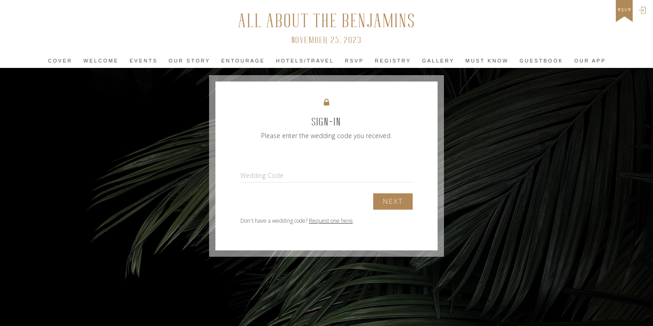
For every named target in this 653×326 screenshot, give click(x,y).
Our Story (189, 60)
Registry (393, 60)
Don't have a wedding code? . (297, 221)
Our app (590, 60)
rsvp (625, 10)
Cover (60, 60)
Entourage (243, 60)
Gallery (438, 60)
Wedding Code (261, 175)
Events (144, 60)
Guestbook (542, 60)
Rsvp (354, 60)
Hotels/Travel (305, 60)
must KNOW (486, 60)
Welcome (101, 60)
